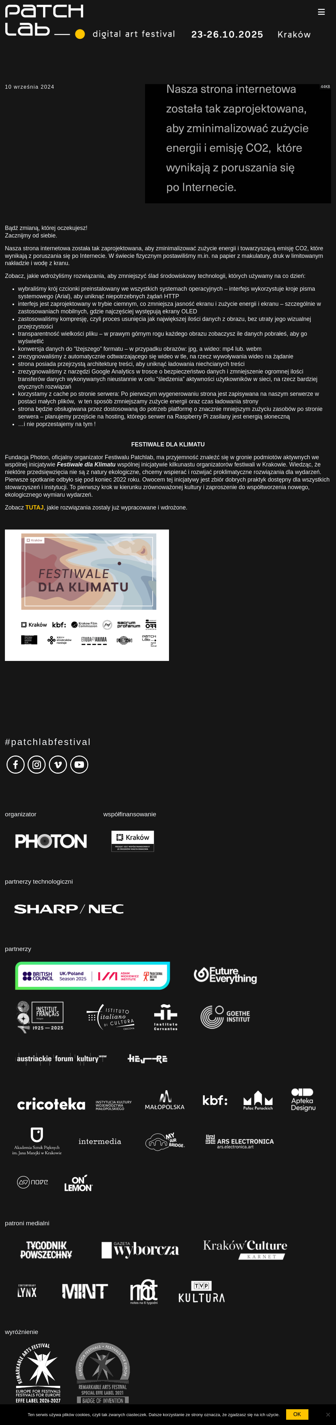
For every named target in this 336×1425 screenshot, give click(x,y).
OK (297, 1414)
